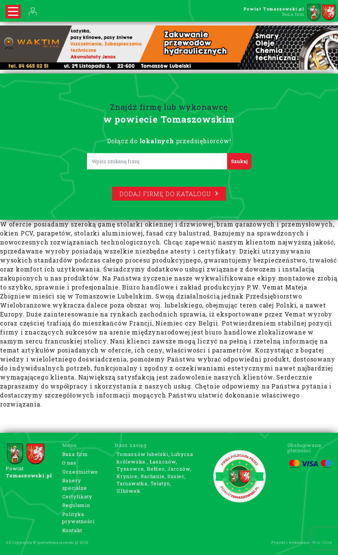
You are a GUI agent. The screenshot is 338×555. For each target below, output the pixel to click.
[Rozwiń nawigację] (13, 11)
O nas (69, 462)
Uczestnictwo (80, 471)
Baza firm (75, 454)
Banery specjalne (74, 484)
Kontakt (72, 530)
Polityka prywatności (78, 518)
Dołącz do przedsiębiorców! (169, 141)
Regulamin (76, 505)
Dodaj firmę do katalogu (168, 194)
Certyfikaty (77, 496)
